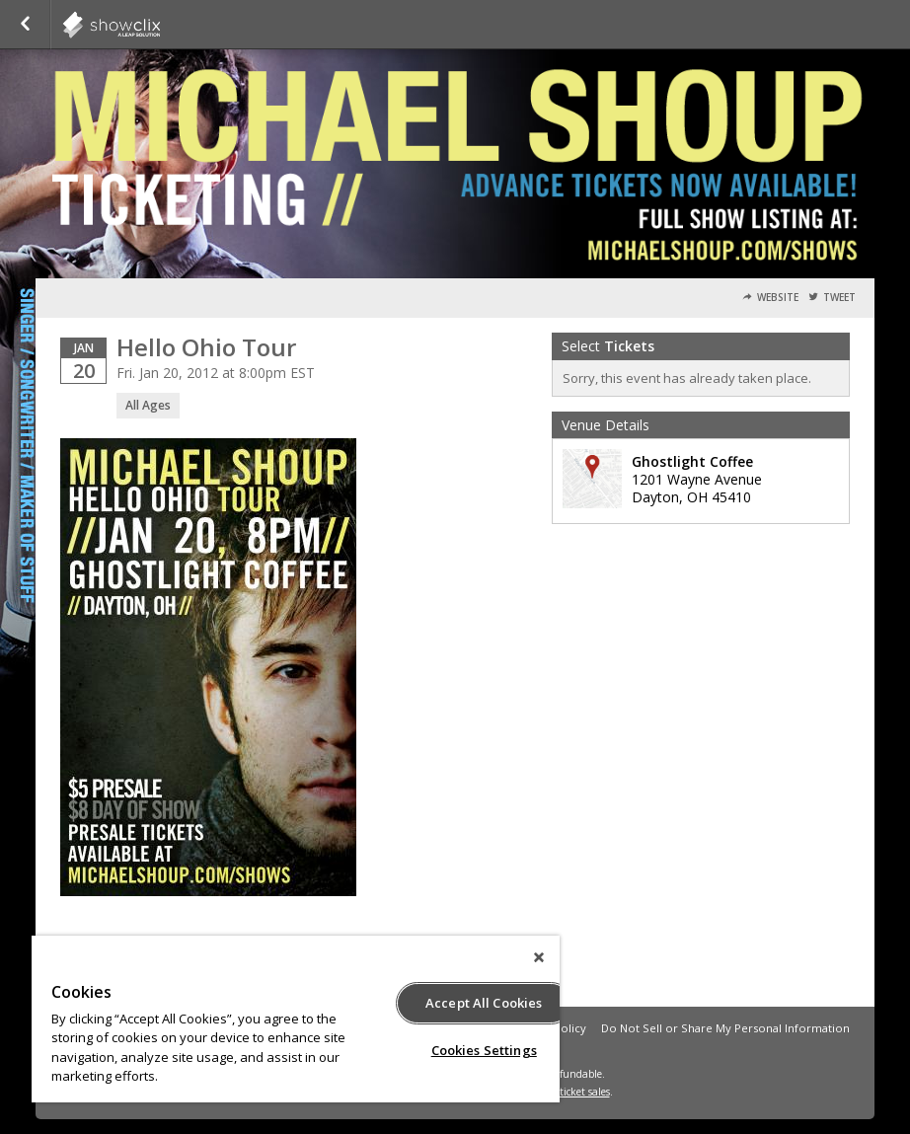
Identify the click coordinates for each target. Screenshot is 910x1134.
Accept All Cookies (483, 1003)
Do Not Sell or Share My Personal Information (725, 1028)
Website (777, 297)
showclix (160, 24)
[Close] (539, 957)
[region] (296, 1019)
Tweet (839, 297)
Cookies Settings (484, 1050)
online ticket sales (568, 1091)
